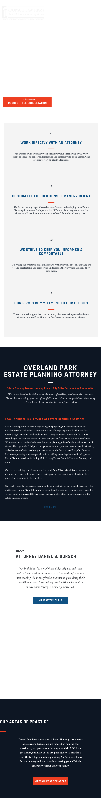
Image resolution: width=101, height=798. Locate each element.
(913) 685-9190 (72, 14)
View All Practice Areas (50, 781)
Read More (50, 507)
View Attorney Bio (50, 600)
